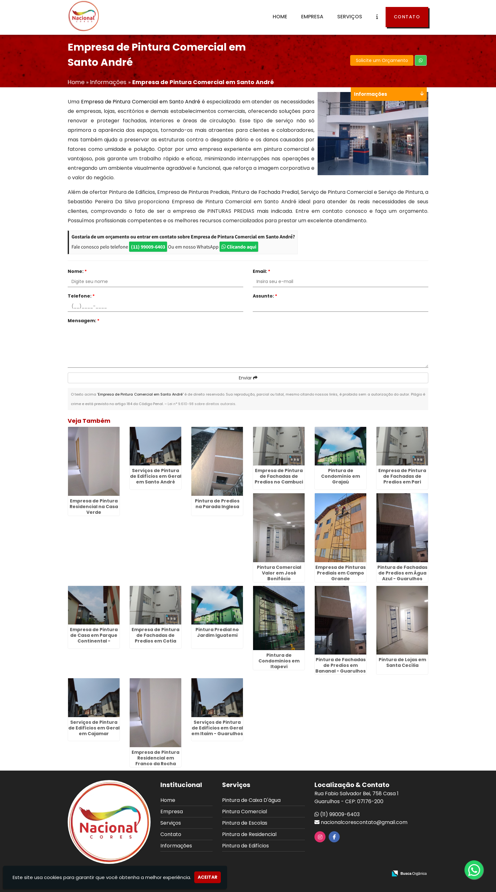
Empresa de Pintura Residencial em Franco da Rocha (155, 758)
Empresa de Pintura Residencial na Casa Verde (94, 506)
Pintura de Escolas (244, 823)
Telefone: (81, 296)
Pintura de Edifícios (245, 845)
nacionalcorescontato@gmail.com (364, 822)
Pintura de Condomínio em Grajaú (340, 476)
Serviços (349, 16)
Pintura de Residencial (249, 834)
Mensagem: (83, 320)
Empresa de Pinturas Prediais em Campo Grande (340, 573)
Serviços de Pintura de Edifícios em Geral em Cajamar (94, 728)
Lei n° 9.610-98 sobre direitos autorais (201, 403)
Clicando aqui (238, 246)
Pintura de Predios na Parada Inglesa (217, 504)
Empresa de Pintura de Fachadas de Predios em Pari (402, 476)
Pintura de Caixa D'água (251, 800)
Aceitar (207, 877)
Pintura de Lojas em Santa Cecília (402, 662)
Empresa (312, 16)
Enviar (248, 378)
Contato (407, 17)
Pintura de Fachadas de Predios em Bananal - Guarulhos (340, 665)
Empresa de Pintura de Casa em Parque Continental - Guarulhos (94, 638)
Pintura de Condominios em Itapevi (279, 661)
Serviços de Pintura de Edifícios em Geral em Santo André (155, 476)
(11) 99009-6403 (148, 246)
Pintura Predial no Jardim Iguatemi (217, 632)
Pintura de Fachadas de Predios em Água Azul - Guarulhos (402, 573)
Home (280, 16)
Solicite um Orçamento (382, 60)
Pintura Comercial (244, 811)
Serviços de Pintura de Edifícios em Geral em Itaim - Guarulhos (217, 728)
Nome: (77, 271)
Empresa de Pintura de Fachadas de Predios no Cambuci (279, 476)
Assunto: (265, 296)
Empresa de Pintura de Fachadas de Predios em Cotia (155, 635)
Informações (176, 845)
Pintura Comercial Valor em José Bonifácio (279, 573)
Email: (261, 271)
